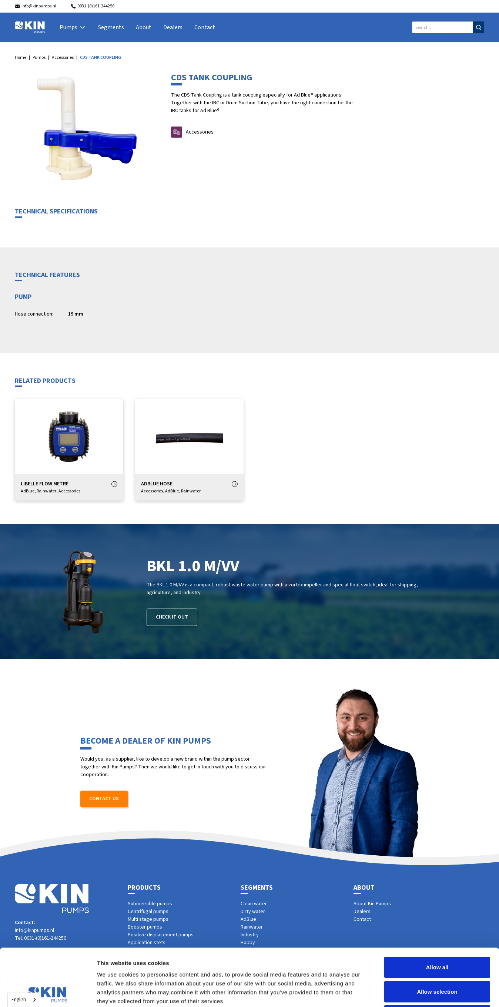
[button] (73, 27)
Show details (388, 992)
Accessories (63, 57)
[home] (30, 27)
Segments (111, 27)
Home (20, 57)
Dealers (172, 27)
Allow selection (437, 934)
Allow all (437, 910)
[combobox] (24, 1000)
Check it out (172, 617)
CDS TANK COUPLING (100, 57)
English (18, 999)
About (143, 27)
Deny (437, 958)
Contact (204, 27)
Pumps (39, 57)
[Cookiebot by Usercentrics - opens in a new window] (48, 992)
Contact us (104, 798)
